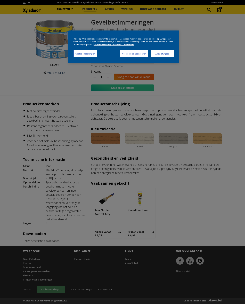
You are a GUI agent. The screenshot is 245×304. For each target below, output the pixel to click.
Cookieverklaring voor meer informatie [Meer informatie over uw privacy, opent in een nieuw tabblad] (114, 44)
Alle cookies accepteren (134, 53)
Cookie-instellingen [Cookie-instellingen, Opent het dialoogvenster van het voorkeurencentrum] (85, 53)
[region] (123, 46)
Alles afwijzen (162, 53)
